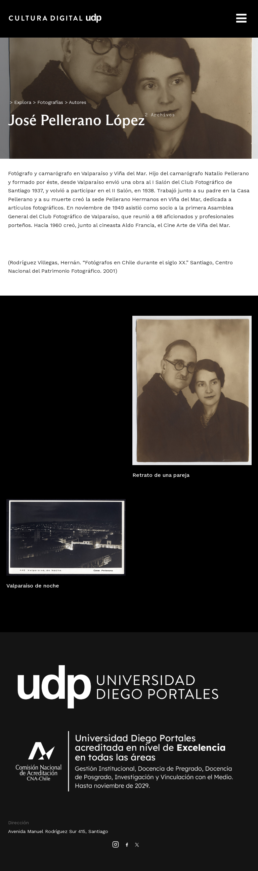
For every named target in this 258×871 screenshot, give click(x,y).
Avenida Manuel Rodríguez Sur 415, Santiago (58, 831)
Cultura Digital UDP (55, 21)
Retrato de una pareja (160, 475)
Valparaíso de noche (32, 585)
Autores (77, 102)
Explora (22, 102)
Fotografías (50, 102)
